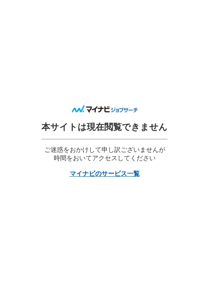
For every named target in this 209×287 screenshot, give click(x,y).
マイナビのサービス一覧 (105, 173)
